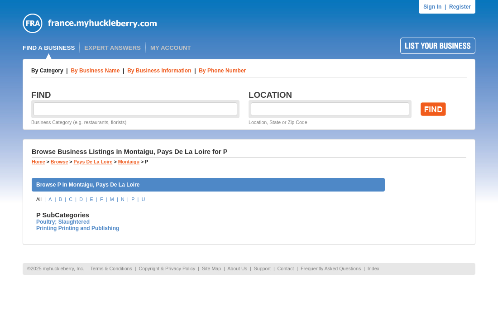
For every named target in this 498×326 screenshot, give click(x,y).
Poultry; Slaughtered (63, 222)
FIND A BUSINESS (49, 47)
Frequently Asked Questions (331, 268)
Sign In (432, 7)
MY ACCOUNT (170, 47)
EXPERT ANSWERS (112, 47)
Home (38, 161)
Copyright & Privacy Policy (167, 268)
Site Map (211, 268)
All (39, 199)
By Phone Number (222, 70)
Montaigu (128, 161)
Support (262, 268)
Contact (286, 268)
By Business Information (159, 70)
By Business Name (95, 70)
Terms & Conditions (111, 268)
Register (460, 7)
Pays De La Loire (93, 161)
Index (373, 268)
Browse (59, 161)
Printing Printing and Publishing (77, 228)
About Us (237, 268)
